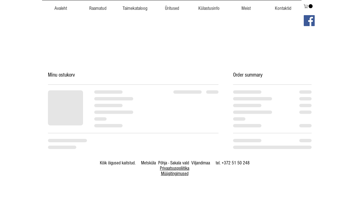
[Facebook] (309, 20)
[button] (134, 6)
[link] (309, 6)
